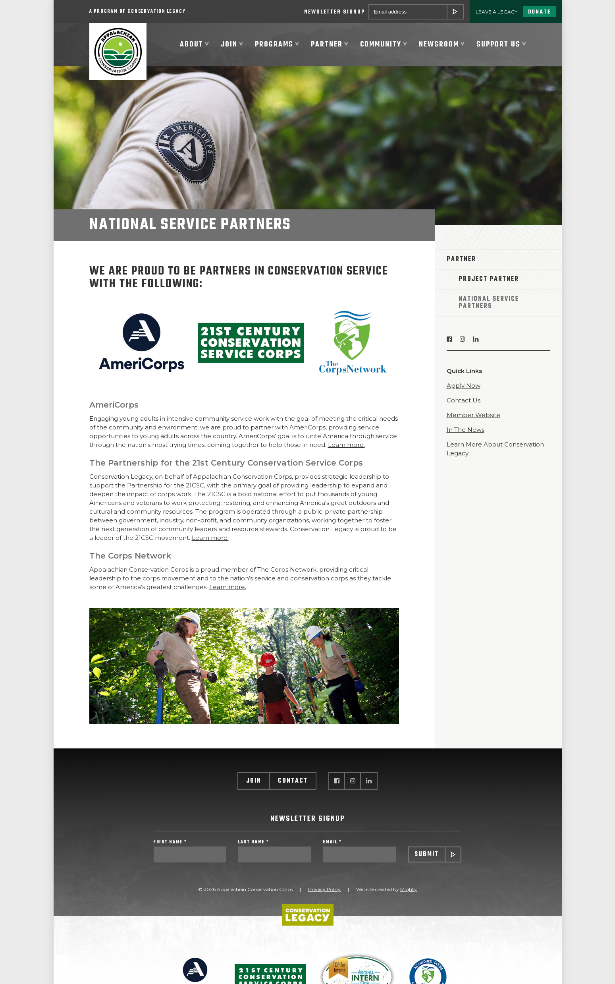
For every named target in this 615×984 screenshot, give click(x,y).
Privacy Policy (324, 890)
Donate (539, 12)
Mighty (408, 890)
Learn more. (346, 445)
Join (253, 781)
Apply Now (463, 386)
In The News (465, 430)
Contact (293, 781)
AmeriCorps (307, 427)
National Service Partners (489, 303)
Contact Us (463, 400)
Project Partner (489, 280)
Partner (461, 260)
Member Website (473, 415)
